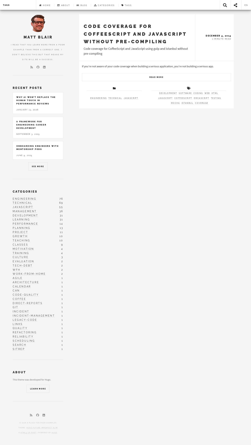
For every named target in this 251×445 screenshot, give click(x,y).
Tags (126, 5)
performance (25, 223)
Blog (82, 5)
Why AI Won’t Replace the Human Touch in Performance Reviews (36, 100)
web (207, 93)
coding (198, 93)
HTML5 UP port (28, 433)
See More (38, 166)
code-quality (26, 294)
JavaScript (165, 98)
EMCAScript (201, 98)
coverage (201, 103)
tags (6, 5)
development (168, 93)
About (63, 5)
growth (20, 236)
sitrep (19, 349)
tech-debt (23, 265)
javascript (131, 98)
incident (21, 311)
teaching (21, 240)
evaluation (23, 261)
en (246, 5)
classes (20, 244)
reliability (23, 336)
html (215, 93)
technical (115, 98)
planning (21, 228)
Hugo (54, 433)
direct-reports (28, 303)
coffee (19, 299)
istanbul (188, 103)
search (19, 344)
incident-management (34, 315)
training (21, 253)
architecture (26, 282)
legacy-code (25, 319)
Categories (104, 5)
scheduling (24, 340)
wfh (16, 269)
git (15, 307)
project (20, 232)
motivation (23, 248)
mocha (175, 103)
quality (20, 328)
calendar (22, 286)
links (18, 324)
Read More (156, 77)
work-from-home (29, 273)
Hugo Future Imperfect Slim (42, 428)
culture (20, 257)
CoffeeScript (183, 98)
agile (18, 278)
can (16, 290)
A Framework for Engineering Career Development (31, 124)
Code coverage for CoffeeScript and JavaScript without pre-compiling (135, 34)
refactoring (25, 332)
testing (216, 98)
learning (21, 219)
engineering (98, 98)
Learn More (38, 389)
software (185, 93)
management (25, 211)
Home (45, 5)
